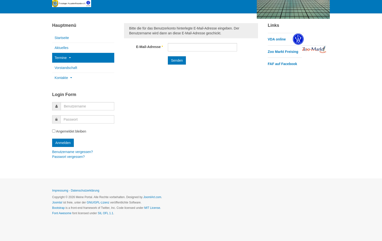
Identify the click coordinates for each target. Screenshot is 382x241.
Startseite (62, 38)
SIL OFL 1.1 (105, 213)
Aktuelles (61, 48)
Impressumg (60, 190)
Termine (63, 58)
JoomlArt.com (152, 197)
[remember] (53, 131)
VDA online (277, 39)
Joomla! (57, 202)
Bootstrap (58, 208)
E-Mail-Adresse (149, 47)
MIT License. (152, 208)
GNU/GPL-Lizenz (98, 202)
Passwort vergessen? (68, 157)
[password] (87, 119)
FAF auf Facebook (282, 64)
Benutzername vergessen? (72, 152)
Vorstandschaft (66, 68)
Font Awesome (61, 213)
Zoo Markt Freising (283, 52)
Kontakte (63, 78)
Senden (177, 60)
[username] (87, 106)
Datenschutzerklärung (85, 190)
